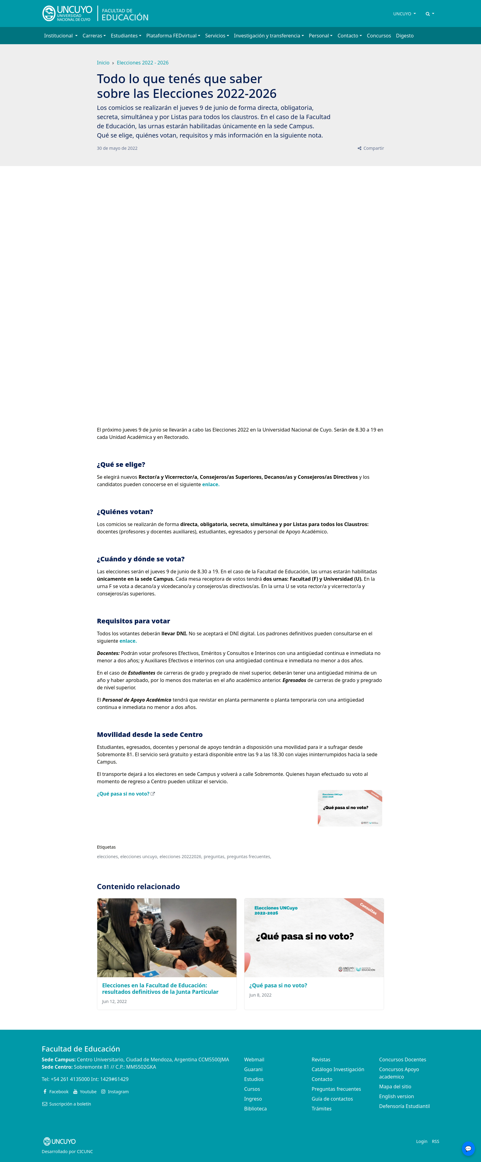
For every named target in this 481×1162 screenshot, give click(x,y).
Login (422, 1141)
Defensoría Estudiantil (404, 1106)
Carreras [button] (92, 35)
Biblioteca (255, 1108)
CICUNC (85, 1151)
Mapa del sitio (395, 1086)
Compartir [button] (370, 148)
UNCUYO (402, 14)
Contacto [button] (347, 35)
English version (396, 1096)
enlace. (211, 484)
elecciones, (108, 856)
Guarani (253, 1069)
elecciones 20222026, (181, 856)
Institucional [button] (59, 35)
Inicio (103, 62)
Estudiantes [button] (124, 35)
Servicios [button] (215, 35)
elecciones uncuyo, (139, 856)
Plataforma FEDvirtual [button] (171, 35)
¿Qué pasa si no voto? (123, 793)
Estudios (254, 1079)
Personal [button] (319, 35)
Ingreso (253, 1098)
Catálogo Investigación (338, 1069)
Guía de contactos (332, 1098)
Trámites (322, 1108)
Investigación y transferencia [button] (267, 35)
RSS (435, 1141)
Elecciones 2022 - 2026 (143, 62)
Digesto (405, 35)
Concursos (379, 35)
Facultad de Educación (81, 1049)
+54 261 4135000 (70, 1079)
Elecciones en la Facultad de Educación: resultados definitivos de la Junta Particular (160, 988)
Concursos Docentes (402, 1059)
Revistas (321, 1059)
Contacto (322, 1079)
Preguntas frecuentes (336, 1089)
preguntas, (214, 856)
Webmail (254, 1059)
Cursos (252, 1089)
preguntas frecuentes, (249, 856)
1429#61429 (114, 1079)
